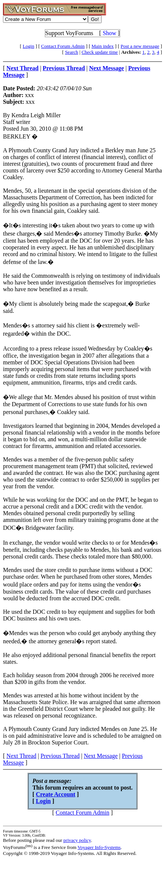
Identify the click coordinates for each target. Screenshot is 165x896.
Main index (103, 46)
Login (28, 46)
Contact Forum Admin (63, 46)
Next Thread (21, 756)
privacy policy (77, 840)
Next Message (101, 756)
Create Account (55, 794)
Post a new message (140, 46)
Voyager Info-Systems (99, 847)
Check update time (100, 52)
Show (109, 33)
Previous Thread (60, 756)
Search (71, 52)
